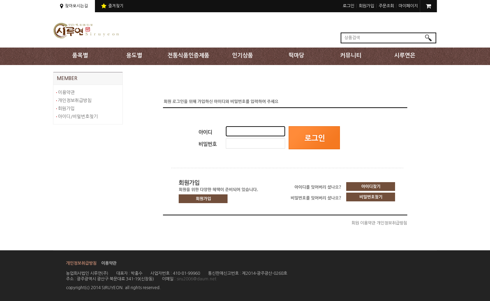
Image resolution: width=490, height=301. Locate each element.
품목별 (80, 55)
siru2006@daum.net (196, 279)
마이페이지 (408, 6)
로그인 (348, 6)
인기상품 (242, 55)
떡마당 (296, 55)
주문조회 (386, 6)
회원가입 (366, 6)
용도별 (134, 55)
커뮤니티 (350, 55)
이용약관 (66, 92)
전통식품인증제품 (188, 55)
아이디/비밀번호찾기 (78, 116)
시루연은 (404, 55)
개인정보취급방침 (74, 100)
